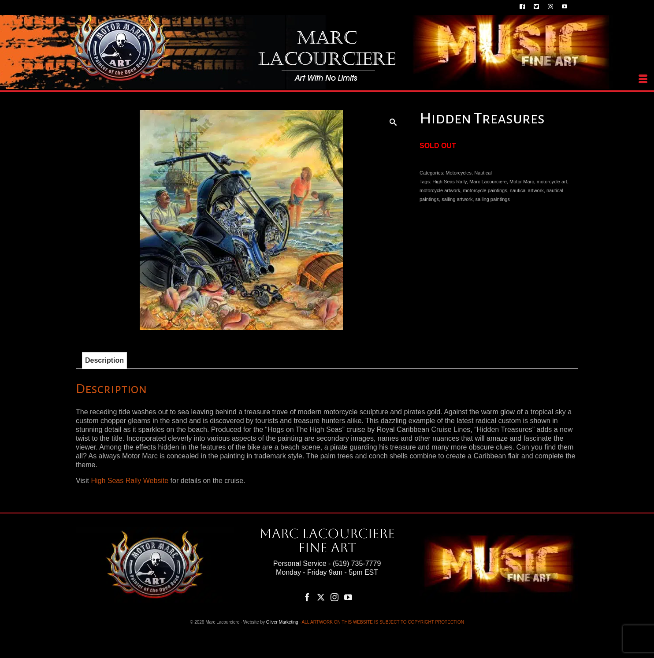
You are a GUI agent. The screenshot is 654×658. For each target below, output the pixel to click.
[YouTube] (348, 597)
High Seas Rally (449, 181)
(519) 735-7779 (357, 563)
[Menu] (643, 79)
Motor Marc (521, 181)
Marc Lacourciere (488, 181)
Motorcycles (459, 172)
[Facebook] (307, 597)
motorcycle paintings (485, 190)
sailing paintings (493, 199)
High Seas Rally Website (129, 480)
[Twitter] (321, 597)
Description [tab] (104, 360)
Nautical (483, 172)
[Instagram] (334, 597)
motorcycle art (552, 181)
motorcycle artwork (440, 190)
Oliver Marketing (282, 622)
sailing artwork (457, 199)
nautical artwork (527, 190)
